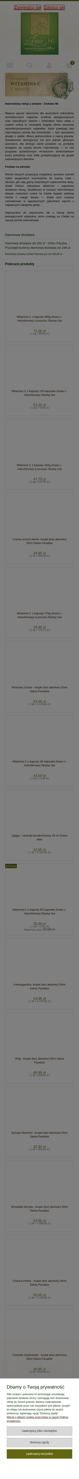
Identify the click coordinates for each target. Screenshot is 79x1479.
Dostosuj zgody (39, 1442)
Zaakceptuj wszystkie (39, 1453)
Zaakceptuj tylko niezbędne (39, 1431)
